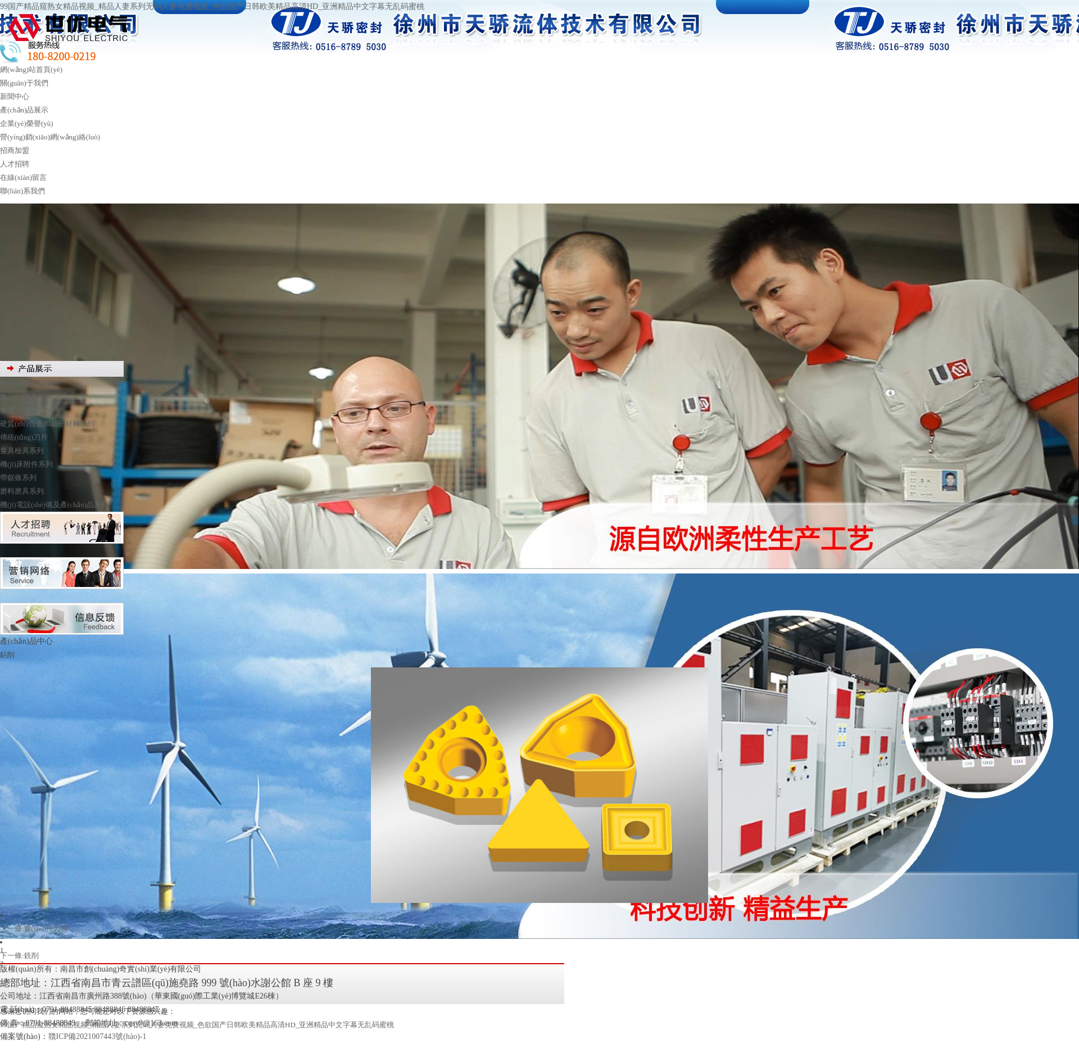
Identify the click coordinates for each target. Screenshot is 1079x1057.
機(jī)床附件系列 (26, 464)
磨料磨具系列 (22, 491)
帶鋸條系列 (18, 477)
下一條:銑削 (19, 955)
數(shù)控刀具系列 (29, 383)
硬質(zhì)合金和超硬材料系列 (47, 423)
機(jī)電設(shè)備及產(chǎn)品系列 (54, 504)
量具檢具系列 (22, 450)
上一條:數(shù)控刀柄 (34, 928)
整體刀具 (14, 410)
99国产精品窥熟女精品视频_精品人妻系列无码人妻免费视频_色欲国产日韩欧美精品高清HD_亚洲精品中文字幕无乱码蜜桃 (212, 6)
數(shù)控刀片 (22, 396)
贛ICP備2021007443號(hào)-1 (97, 1036)
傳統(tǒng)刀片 (24, 437)
